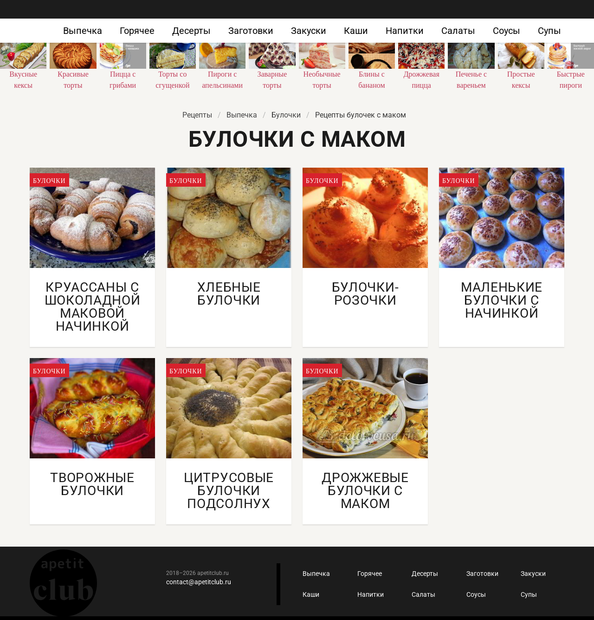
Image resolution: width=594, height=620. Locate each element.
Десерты (191, 30)
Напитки (405, 30)
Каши (356, 30)
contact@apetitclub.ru (198, 582)
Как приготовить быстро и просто (55, 22)
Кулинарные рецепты (63, 583)
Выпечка (82, 30)
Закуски (308, 30)
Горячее (137, 30)
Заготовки (250, 30)
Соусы (506, 30)
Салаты (458, 30)
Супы (549, 30)
